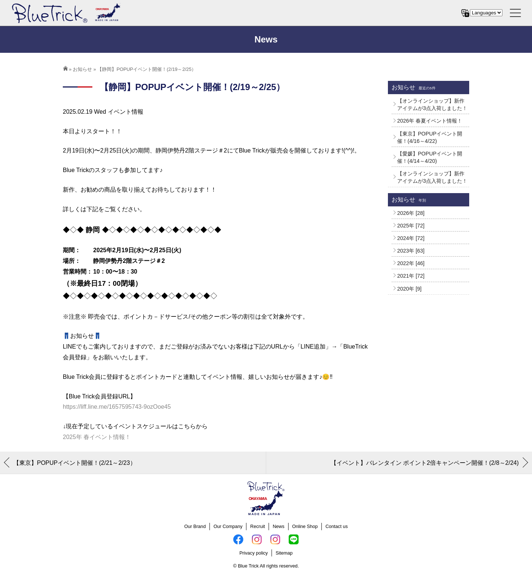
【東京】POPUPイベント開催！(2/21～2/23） (74, 463)
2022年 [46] (410, 263)
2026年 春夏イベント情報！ (429, 121)
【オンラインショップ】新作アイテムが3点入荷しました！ (432, 104)
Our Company (228, 526)
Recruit (257, 526)
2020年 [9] (409, 289)
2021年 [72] (410, 276)
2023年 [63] (410, 251)
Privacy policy (253, 553)
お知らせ (82, 69)
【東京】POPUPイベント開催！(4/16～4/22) (429, 137)
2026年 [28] (410, 213)
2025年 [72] (410, 226)
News (278, 526)
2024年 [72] (410, 238)
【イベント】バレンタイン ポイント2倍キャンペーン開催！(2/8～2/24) (425, 463)
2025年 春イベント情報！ (97, 437)
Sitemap (284, 553)
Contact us (336, 526)
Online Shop (305, 526)
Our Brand (195, 526)
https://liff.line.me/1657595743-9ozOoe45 (117, 407)
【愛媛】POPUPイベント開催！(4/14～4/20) (429, 157)
